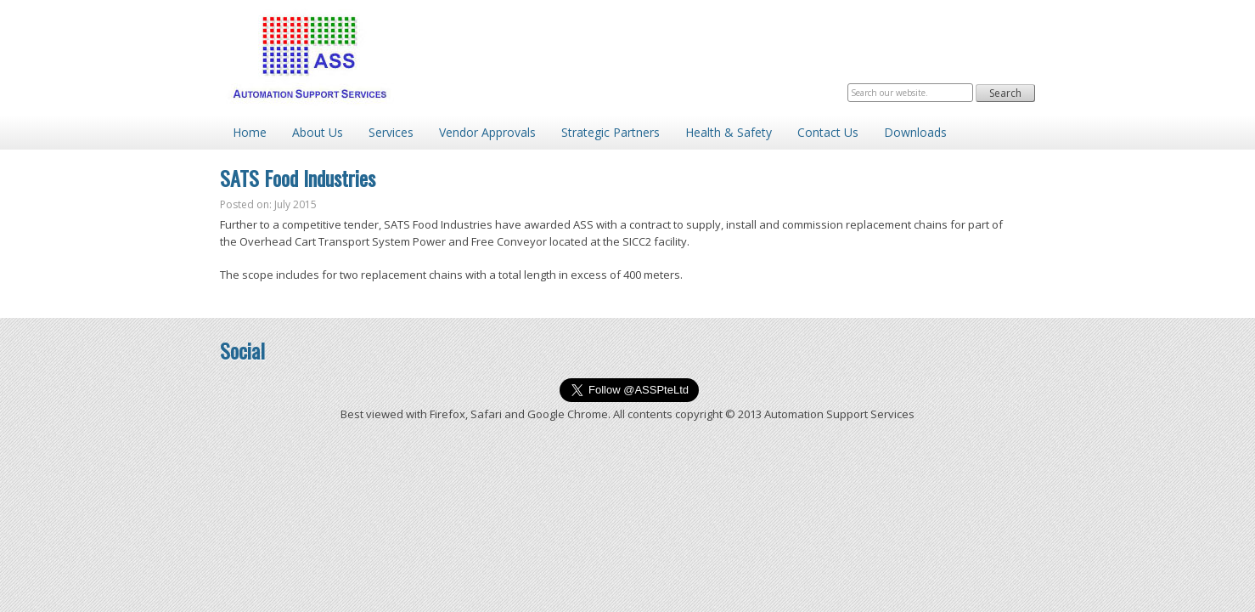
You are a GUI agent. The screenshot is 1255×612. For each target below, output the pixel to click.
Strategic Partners (610, 132)
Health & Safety (728, 132)
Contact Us (827, 132)
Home (250, 132)
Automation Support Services (309, 57)
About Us (317, 132)
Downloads (915, 132)
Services (391, 132)
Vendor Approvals (487, 132)
